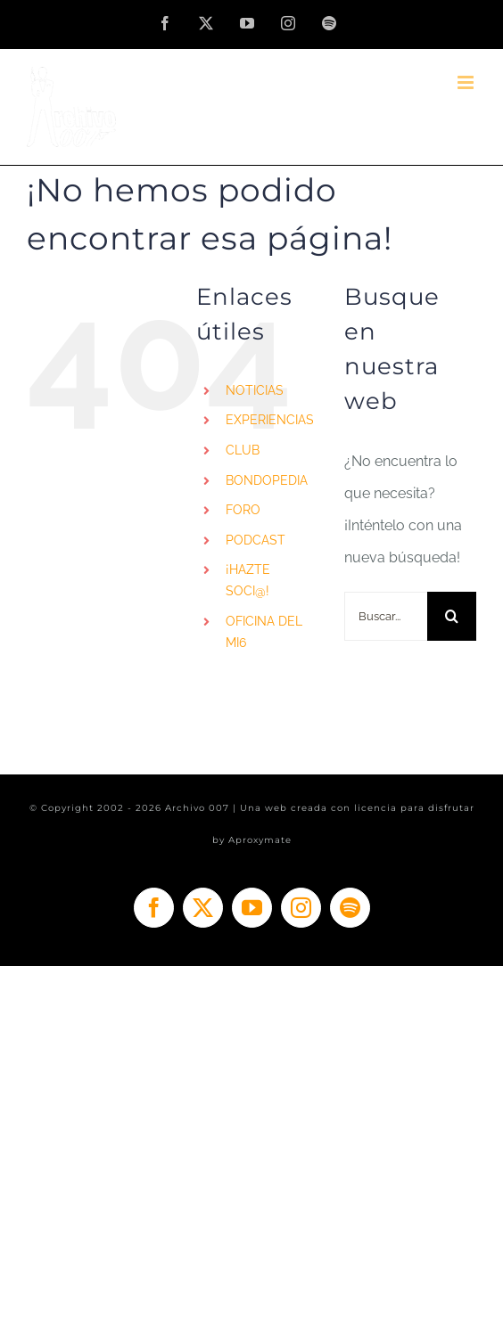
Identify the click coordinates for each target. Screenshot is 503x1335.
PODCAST (255, 540)
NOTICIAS (255, 390)
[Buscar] (451, 616)
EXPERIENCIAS (270, 420)
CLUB (243, 450)
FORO (243, 510)
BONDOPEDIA (267, 480)
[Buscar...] (385, 616)
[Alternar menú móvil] (467, 82)
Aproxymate (260, 840)
